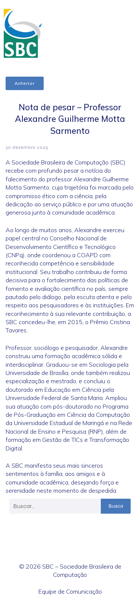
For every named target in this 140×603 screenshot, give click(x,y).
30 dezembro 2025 (27, 147)
